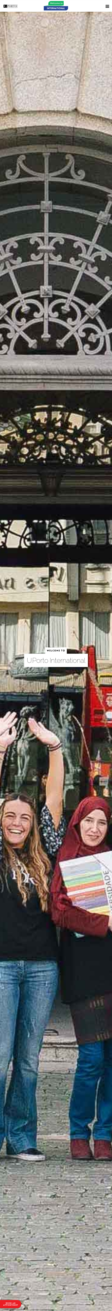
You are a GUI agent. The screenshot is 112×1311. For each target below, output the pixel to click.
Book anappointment (10, 1304)
